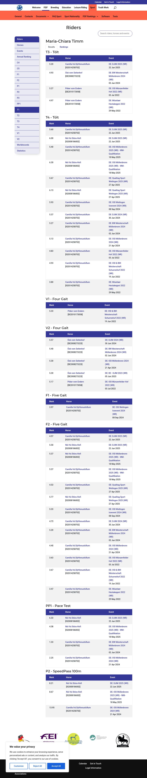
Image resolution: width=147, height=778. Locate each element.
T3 (18, 121)
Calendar (98, 2)
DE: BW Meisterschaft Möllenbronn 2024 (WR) (118, 76)
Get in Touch (109, 2)
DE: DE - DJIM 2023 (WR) (116, 373)
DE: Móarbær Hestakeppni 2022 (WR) (117, 104)
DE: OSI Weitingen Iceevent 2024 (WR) (120, 410)
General (18, 16)
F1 (18, 74)
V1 (18, 133)
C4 (18, 62)
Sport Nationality (72, 16)
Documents (41, 16)
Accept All (56, 766)
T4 (18, 127)
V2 (18, 139)
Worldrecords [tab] (23, 145)
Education (66, 7)
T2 (18, 115)
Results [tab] (51, 47)
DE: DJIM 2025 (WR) (118, 64)
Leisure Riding (80, 7)
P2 (18, 92)
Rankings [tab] (64, 47)
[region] (37, 757)
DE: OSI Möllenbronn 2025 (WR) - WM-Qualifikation (118, 150)
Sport (92, 7)
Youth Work (103, 7)
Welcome (36, 7)
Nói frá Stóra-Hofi (73, 138)
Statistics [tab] (21, 151)
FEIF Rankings (89, 16)
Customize (19, 766)
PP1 (19, 104)
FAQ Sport (56, 16)
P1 (18, 86)
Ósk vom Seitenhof (73, 73)
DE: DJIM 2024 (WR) (118, 214)
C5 (18, 68)
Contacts (29, 16)
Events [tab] (20, 51)
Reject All (37, 766)
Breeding (55, 7)
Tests (115, 16)
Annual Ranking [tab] (24, 57)
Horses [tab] (20, 45)
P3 (18, 98)
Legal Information (123, 2)
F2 (18, 80)
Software (106, 16)
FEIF (46, 7)
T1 (18, 110)
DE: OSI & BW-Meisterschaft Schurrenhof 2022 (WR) (115, 314)
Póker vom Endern (73, 88)
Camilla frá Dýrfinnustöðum (77, 64)
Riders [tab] (20, 39)
